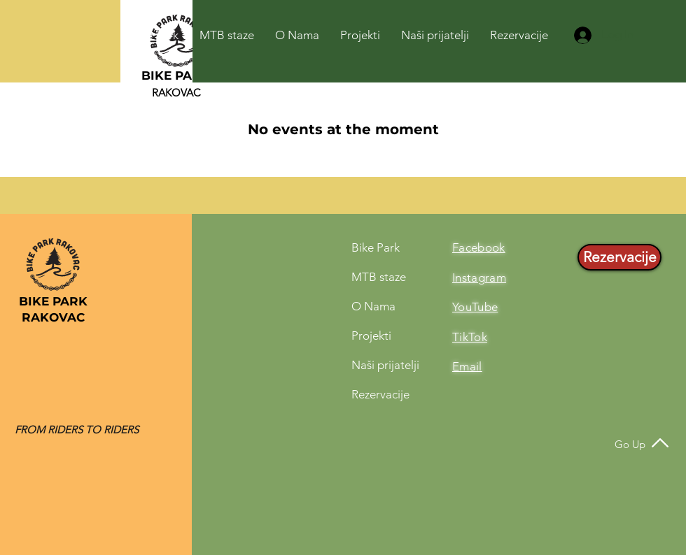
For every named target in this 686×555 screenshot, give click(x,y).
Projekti (371, 336)
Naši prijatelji (385, 365)
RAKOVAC (176, 92)
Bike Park (375, 247)
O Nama (373, 306)
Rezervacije (380, 394)
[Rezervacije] (620, 257)
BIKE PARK (175, 75)
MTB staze (378, 277)
